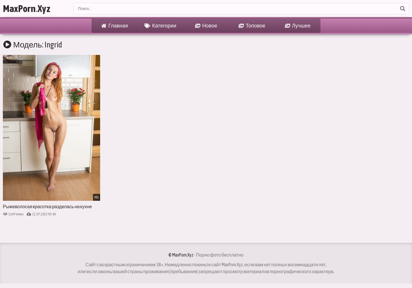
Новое (206, 26)
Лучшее (298, 26)
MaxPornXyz (26, 8)
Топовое (252, 26)
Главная (114, 26)
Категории (160, 26)
